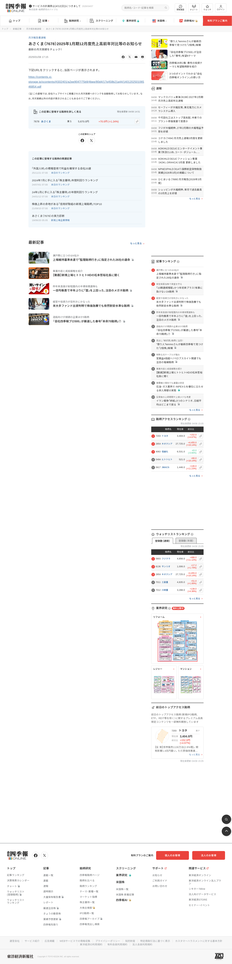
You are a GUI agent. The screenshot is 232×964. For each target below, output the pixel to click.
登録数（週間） (162, 541)
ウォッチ (207, 8)
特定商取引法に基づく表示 (155, 941)
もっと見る (136, 243)
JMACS (165, 467)
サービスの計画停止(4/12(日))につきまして (56, 6)
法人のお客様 (209, 855)
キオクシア (167, 444)
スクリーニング (101, 21)
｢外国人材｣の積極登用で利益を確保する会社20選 (61, 168)
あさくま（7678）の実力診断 (48, 215)
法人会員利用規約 (142, 944)
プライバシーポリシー (107, 941)
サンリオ (166, 566)
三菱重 (165, 582)
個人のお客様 (174, 855)
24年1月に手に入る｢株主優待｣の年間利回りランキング (65, 192)
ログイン (221, 7)
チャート (194, 8)
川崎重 (165, 590)
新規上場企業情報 (60, 220)
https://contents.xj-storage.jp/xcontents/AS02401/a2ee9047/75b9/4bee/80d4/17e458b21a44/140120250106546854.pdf (86, 81)
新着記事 (17, 29)
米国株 (159, 20)
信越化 (165, 451)
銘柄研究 (72, 21)
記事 (43, 21)
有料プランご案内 (217, 20)
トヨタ (165, 436)
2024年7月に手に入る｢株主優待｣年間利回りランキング (65, 180)
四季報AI (188, 21)
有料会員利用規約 (117, 944)
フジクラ (166, 558)
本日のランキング (60, 173)
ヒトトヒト (167, 459)
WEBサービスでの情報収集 (74, 941)
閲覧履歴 (180, 8)
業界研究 (130, 21)
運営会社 (14, 941)
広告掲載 (49, 941)
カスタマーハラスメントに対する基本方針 (199, 941)
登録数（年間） (186, 540)
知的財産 (130, 941)
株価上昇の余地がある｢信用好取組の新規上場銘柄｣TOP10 (67, 204)
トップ (14, 20)
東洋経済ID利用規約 (91, 944)
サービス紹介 (31, 941)
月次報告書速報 (33, 29)
